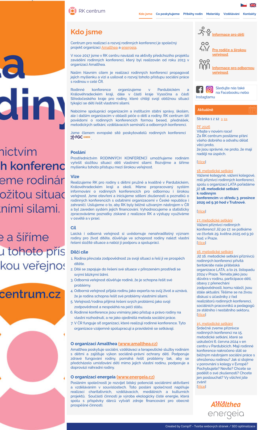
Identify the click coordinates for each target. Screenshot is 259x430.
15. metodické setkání (215, 323)
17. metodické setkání (215, 220)
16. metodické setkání (215, 252)
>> (225, 119)
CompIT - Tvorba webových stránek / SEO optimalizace (218, 426)
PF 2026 (203, 127)
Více (201, 162)
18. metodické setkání (215, 171)
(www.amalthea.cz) (137, 343)
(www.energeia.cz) (136, 377)
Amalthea (109, 47)
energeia (129, 47)
